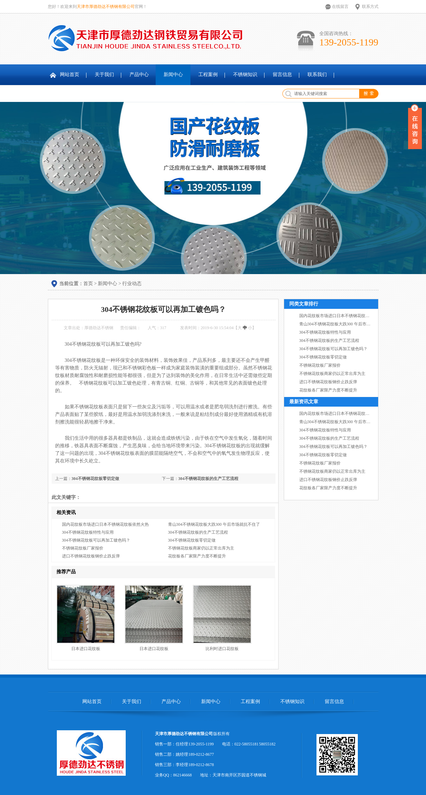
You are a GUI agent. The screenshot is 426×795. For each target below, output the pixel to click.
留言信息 (282, 74)
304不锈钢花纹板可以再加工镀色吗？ (96, 540)
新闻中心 (173, 74)
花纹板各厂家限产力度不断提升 (197, 556)
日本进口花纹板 (85, 648)
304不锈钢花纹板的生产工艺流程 (208, 478)
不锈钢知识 (245, 74)
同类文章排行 (303, 303)
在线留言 (340, 6)
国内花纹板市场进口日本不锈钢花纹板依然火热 (105, 524)
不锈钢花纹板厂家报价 (82, 548)
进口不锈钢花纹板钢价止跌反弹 (91, 556)
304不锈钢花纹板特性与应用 (88, 532)
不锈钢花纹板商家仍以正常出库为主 (201, 548)
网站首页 (69, 74)
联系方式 (370, 6)
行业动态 (132, 283)
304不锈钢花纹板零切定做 (95, 478)
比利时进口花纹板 (222, 648)
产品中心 (139, 74)
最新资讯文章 (303, 401)
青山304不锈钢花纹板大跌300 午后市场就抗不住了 (214, 524)
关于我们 (104, 74)
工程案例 (208, 74)
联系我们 (317, 74)
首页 (88, 283)
